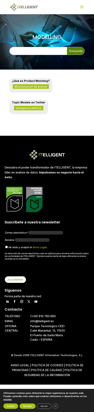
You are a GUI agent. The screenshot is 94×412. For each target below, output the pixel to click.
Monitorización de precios (31, 86)
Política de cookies (48, 365)
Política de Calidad (46, 370)
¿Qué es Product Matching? (31, 81)
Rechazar (27, 406)
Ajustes (44, 406)
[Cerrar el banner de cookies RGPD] (55, 406)
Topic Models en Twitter (28, 102)
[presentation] (32, 269)
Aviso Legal (39, 247)
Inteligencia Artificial (29, 108)
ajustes (7, 399)
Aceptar (11, 406)
